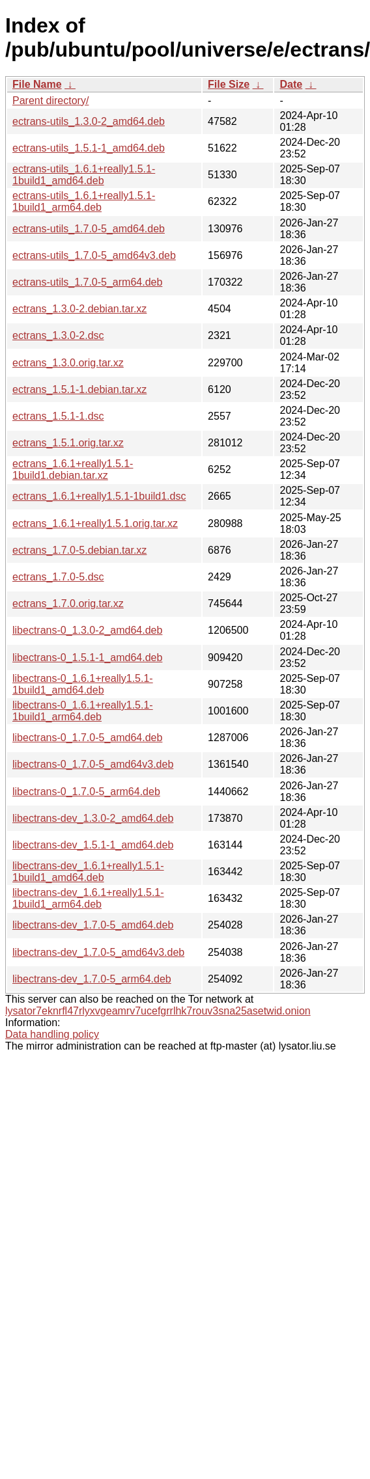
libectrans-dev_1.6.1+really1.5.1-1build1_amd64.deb (88, 871)
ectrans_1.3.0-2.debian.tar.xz (79, 308)
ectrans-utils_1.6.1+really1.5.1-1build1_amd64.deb (83, 174)
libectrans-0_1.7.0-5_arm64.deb (86, 791)
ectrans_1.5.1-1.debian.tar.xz (79, 389)
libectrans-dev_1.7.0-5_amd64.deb (92, 924)
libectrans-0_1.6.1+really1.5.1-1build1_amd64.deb (82, 684)
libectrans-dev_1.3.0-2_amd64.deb (92, 818)
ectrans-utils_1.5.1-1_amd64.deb (88, 148)
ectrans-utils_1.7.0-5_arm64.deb (87, 282)
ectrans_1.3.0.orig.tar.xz (68, 362)
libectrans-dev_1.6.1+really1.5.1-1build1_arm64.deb (88, 898)
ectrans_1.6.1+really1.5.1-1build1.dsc (99, 496)
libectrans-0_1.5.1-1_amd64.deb (87, 657)
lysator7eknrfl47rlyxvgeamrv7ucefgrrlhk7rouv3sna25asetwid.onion (158, 1010)
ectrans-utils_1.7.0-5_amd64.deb (88, 228)
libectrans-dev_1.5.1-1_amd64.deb (92, 844)
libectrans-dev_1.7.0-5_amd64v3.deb (98, 952)
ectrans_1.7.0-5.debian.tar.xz (79, 550)
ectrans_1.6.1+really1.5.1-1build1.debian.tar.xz (72, 469)
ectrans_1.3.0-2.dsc (58, 335)
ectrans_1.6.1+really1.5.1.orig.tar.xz (95, 523)
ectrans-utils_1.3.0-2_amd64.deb (88, 121)
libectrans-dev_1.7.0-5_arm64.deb (91, 978)
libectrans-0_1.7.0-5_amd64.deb (87, 737)
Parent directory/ (50, 100)
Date (290, 84)
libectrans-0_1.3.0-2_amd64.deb (87, 630)
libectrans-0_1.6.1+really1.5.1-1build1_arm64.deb (82, 710)
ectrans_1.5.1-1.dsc (58, 416)
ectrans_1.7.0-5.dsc (58, 576)
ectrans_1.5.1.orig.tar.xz (68, 442)
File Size (228, 84)
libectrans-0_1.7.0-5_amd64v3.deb (92, 764)
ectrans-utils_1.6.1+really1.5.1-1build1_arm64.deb (83, 201)
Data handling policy (52, 1034)
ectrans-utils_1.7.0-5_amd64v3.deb (94, 255)
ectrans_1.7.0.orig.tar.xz (68, 603)
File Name (37, 84)
